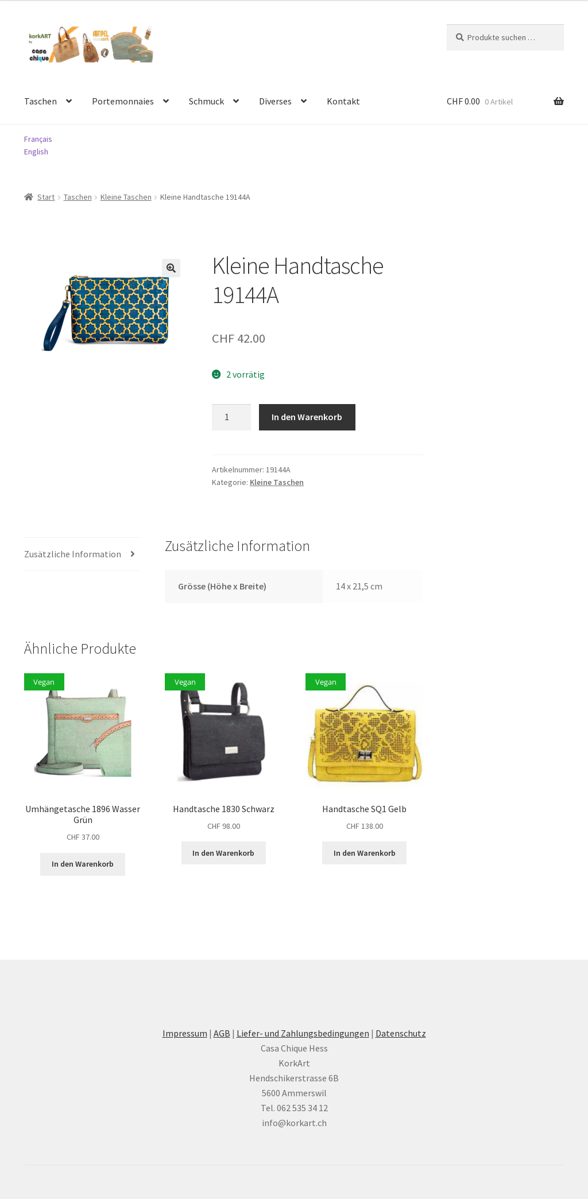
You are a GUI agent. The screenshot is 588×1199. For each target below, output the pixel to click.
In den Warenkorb (307, 416)
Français (38, 139)
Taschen (40, 101)
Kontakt (343, 101)
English (36, 151)
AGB (222, 1033)
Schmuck (206, 101)
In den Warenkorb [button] (83, 864)
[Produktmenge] (231, 417)
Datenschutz (401, 1033)
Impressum (185, 1033)
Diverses (275, 101)
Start (46, 197)
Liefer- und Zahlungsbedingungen (303, 1033)
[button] (171, 268)
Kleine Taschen (126, 197)
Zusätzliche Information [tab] (72, 554)
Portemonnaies (123, 101)
